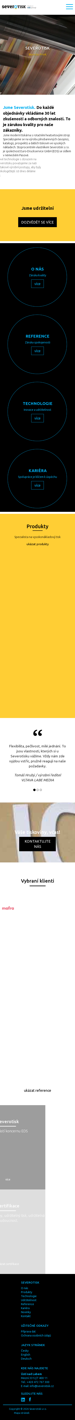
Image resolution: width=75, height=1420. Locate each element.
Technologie (29, 1296)
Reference (27, 1304)
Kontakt (26, 1316)
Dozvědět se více (37, 222)
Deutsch (26, 1358)
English (25, 1354)
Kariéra (25, 1308)
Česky (25, 1350)
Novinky (26, 1312)
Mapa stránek (21, 1413)
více (37, 284)
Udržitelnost (28, 1300)
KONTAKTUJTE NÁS (38, 843)
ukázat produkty (38, 544)
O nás (24, 1288)
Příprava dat (28, 1331)
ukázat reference (37, 1090)
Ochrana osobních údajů (36, 1335)
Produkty (26, 1292)
